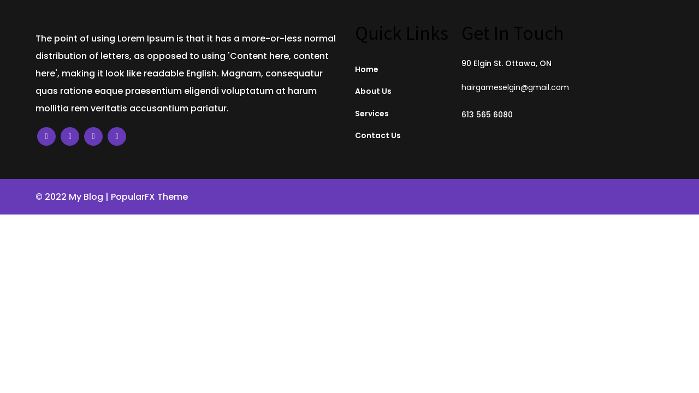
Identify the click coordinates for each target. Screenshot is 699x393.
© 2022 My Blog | (73, 196)
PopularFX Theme (149, 196)
